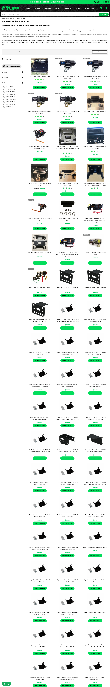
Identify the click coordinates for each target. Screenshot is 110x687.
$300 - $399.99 (9, 97)
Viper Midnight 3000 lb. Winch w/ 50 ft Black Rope (39, 112)
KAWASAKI (68, 8)
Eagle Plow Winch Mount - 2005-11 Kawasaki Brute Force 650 (40, 418)
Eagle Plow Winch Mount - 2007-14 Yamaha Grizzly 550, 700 (67, 548)
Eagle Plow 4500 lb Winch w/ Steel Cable (39, 288)
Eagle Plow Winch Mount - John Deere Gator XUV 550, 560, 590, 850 (95, 645)
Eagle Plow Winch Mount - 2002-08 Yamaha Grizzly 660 (39, 515)
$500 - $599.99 (9, 102)
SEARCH (103, 14)
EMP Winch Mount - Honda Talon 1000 (39, 252)
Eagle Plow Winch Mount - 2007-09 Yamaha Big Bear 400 (67, 580)
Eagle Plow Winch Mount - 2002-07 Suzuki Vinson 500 (39, 483)
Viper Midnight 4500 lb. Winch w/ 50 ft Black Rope (67, 77)
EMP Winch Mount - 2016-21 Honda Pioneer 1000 (67, 184)
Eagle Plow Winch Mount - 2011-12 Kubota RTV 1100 (40, 645)
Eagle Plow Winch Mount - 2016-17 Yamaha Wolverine (39, 580)
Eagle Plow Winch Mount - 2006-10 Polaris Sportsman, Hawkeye (95, 450)
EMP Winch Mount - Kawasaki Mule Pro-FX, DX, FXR (95, 147)
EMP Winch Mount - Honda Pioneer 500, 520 (67, 219)
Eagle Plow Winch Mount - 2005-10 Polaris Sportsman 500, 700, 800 (67, 450)
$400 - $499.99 (9, 99)
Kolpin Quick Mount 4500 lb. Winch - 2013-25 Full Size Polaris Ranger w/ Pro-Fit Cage (95, 220)
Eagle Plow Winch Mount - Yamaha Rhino (95, 547)
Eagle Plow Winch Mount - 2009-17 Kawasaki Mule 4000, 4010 (67, 645)
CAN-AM (39, 8)
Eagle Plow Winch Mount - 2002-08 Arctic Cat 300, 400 (67, 288)
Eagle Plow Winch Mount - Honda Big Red (95, 613)
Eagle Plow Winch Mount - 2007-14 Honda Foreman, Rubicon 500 (39, 385)
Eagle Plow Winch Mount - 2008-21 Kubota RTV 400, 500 (67, 613)
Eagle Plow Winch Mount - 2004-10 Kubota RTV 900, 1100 (39, 613)
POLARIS (29, 8)
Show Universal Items (11, 66)
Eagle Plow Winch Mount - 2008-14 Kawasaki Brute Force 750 (95, 418)
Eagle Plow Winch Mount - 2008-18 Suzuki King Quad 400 (67, 483)
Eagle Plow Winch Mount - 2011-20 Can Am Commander (95, 580)
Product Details (39, 87)
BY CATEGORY (90, 8)
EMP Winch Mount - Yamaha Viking (40, 76)
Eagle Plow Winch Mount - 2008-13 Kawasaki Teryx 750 (95, 678)
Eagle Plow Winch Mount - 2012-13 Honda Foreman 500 (67, 385)
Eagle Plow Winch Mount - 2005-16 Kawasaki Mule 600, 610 (67, 678)
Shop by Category (9, 18)
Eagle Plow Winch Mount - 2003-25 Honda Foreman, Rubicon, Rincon (95, 353)
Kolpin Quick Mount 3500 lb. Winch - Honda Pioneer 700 (39, 147)
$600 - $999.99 (9, 104)
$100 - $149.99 (9, 89)
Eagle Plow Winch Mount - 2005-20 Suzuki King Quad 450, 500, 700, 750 (95, 483)
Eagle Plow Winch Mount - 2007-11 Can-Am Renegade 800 (95, 320)
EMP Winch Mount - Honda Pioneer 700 (95, 111)
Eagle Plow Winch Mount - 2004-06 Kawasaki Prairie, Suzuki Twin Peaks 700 (67, 418)
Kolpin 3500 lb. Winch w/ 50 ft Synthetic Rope (40, 219)
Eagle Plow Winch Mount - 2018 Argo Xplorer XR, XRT (40, 353)
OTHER (79, 8)
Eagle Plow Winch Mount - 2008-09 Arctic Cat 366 (95, 288)
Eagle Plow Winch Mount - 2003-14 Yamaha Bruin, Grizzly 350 (95, 515)
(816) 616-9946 (101, 2)
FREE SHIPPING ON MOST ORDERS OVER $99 (46, 2)
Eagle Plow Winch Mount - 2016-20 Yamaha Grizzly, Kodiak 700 (39, 548)
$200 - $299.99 (9, 94)
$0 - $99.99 (8, 87)
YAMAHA (49, 8)
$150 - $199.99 (9, 92)
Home (2, 18)
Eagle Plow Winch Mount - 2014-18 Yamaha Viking (40, 678)
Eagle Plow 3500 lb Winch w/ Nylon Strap (95, 253)
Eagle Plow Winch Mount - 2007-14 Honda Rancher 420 (67, 353)
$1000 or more (9, 107)
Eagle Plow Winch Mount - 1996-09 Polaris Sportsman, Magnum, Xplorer (39, 450)
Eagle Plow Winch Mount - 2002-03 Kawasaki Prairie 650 (95, 385)
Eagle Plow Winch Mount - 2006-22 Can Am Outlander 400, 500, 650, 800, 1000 (67, 320)
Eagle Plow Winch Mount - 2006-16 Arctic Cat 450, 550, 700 (39, 320)
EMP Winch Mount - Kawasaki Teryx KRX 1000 (39, 184)
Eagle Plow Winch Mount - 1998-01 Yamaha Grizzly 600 (67, 515)
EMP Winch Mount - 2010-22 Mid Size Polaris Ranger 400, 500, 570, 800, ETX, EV (67, 148)
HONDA (58, 8)
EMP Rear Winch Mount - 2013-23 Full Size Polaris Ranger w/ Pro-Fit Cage (95, 184)
